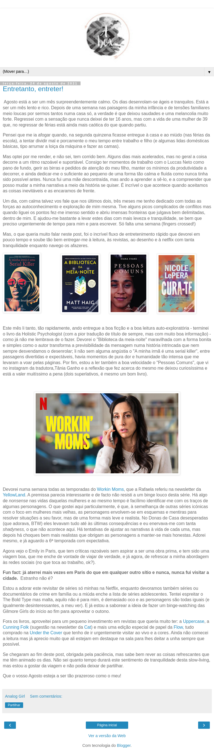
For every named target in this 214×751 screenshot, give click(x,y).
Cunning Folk (16, 627)
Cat (87, 627)
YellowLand (14, 495)
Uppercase (194, 621)
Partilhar (14, 705)
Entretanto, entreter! (33, 89)
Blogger (124, 745)
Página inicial (107, 725)
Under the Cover (46, 632)
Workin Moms (110, 489)
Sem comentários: (46, 696)
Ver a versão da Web (107, 735)
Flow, (179, 627)
